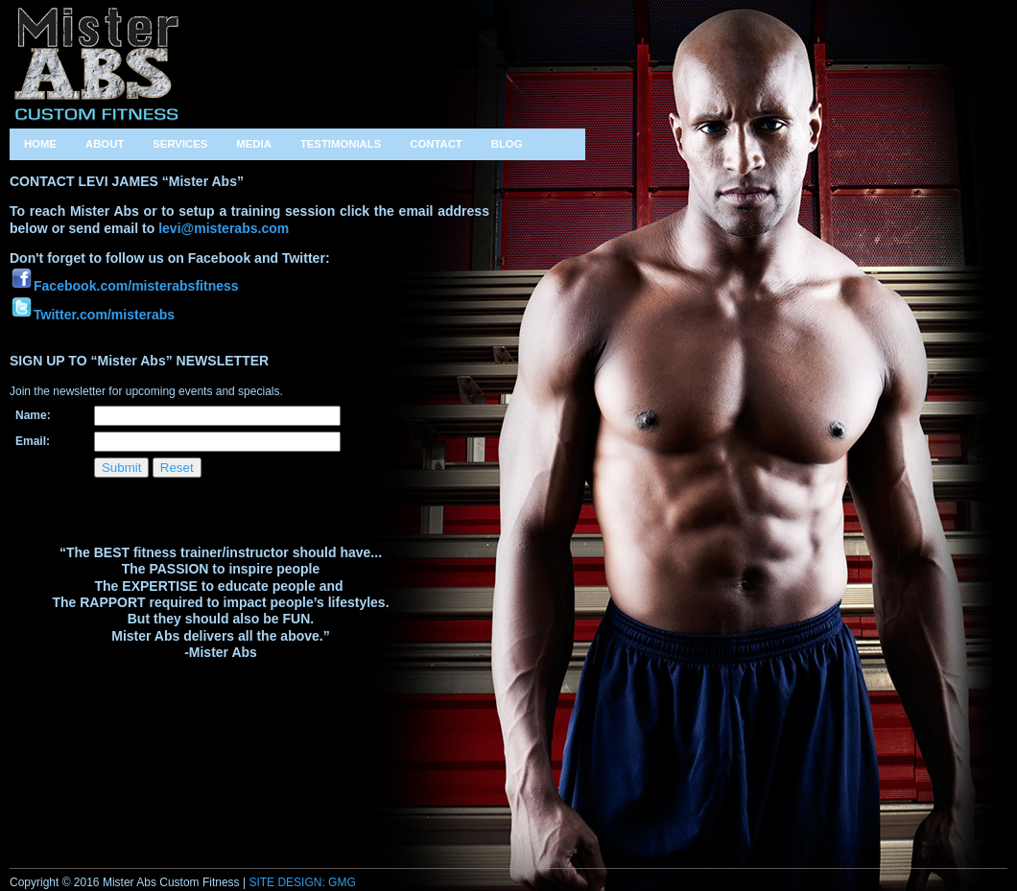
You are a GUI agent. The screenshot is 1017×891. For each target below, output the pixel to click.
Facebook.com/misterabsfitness (136, 285)
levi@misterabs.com (223, 228)
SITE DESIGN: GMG (301, 882)
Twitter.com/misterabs (104, 314)
